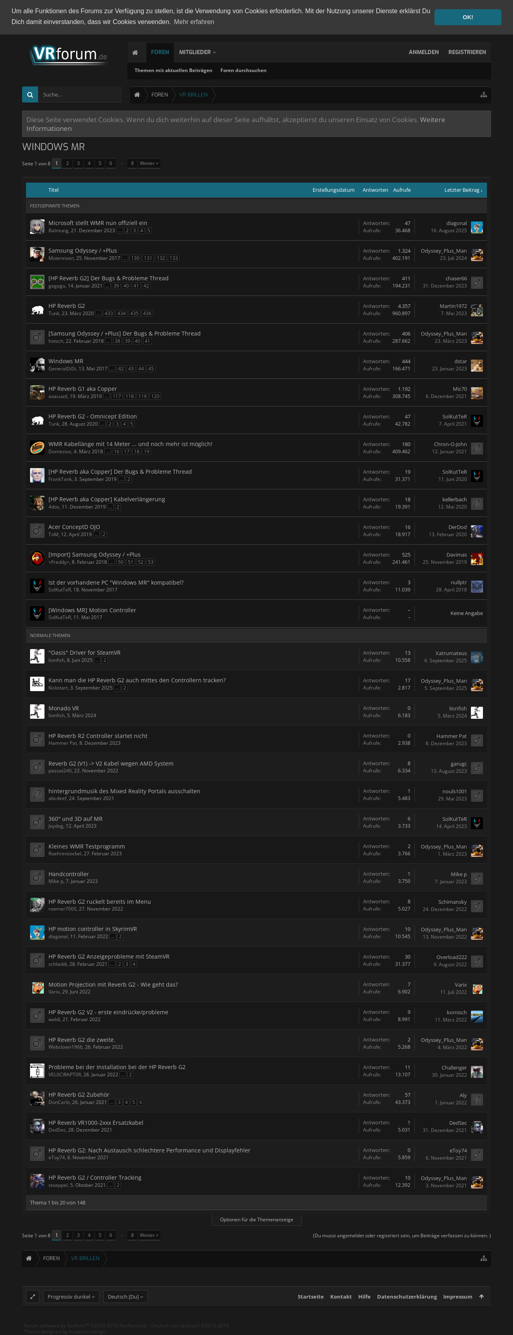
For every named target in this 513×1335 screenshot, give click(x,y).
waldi (54, 1019)
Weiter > (149, 163)
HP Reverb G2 (66, 306)
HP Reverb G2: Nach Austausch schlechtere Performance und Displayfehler (149, 1150)
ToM (53, 534)
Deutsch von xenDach (190, 1329)
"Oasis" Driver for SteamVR (84, 652)
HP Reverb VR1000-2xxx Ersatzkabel (95, 1122)
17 (126, 451)
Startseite (311, 1300)
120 (155, 396)
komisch (457, 1012)
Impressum (458, 1300)
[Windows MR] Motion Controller (92, 610)
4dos (53, 506)
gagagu (56, 285)
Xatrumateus (451, 653)
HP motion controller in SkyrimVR (92, 929)
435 (134, 313)
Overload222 (451, 957)
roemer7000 (62, 908)
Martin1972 (453, 306)
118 (129, 396)
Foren (162, 52)
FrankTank (60, 479)
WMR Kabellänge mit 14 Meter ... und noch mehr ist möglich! (130, 444)
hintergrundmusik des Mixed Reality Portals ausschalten (124, 791)
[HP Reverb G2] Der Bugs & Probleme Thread (108, 278)
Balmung (58, 230)
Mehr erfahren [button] (194, 21)
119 (142, 396)
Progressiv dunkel (69, 1300)
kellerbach (454, 499)
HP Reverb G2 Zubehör (78, 1094)
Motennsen (61, 258)
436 (147, 313)
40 (126, 285)
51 (130, 562)
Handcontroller (68, 874)
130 (135, 258)
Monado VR (63, 708)
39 (116, 285)
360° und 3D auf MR (75, 818)
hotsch (55, 341)
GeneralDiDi (62, 368)
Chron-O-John (450, 444)
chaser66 (456, 278)
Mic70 (460, 388)
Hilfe (364, 1300)
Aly (463, 1095)
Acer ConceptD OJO (74, 527)
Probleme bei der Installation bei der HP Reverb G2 (117, 1067)
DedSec (57, 1129)
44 (141, 368)
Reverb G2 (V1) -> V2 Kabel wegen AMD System (111, 763)
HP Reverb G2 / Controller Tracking (94, 1177)
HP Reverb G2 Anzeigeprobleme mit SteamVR (109, 956)
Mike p (55, 881)
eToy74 (56, 1157)
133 (174, 258)
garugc (459, 763)
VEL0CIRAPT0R (64, 1074)
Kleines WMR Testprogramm (86, 846)
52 (140, 562)
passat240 (60, 770)
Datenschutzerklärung (407, 1300)
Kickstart (58, 687)
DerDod (457, 527)
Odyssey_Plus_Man (444, 250)
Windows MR (65, 361)
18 (136, 451)
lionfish (56, 660)
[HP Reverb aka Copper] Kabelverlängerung (106, 499)
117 (117, 396)
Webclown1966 (65, 1046)
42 (146, 285)
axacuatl (57, 396)
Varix (54, 991)
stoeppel (58, 1185)
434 (121, 313)
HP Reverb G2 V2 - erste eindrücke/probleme (108, 1012)
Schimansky (452, 901)
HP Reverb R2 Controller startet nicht (97, 736)
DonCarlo (59, 1102)
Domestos (59, 451)
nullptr (459, 582)
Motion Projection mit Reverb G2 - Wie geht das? (113, 984)
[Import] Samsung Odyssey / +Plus (94, 554)
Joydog (55, 825)
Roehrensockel (64, 853)
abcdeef (57, 798)
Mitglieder (197, 52)
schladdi (57, 964)
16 (116, 451)
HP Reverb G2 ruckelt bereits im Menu (99, 901)
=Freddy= (58, 562)
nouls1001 (454, 791)
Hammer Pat (62, 743)
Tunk (53, 313)
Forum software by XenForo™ (85, 1329)
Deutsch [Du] (123, 1300)
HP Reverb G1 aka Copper (82, 388)
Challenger (454, 1067)
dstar (460, 361)
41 (136, 285)
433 (109, 313)
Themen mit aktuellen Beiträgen (176, 70)
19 (146, 451)
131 (148, 258)
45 (151, 368)
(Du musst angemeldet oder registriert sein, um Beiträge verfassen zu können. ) (402, 1235)
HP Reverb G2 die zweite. (81, 1039)
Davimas (456, 554)
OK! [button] (468, 17)
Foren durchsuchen (246, 70)
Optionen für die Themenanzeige (256, 1219)
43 (131, 368)
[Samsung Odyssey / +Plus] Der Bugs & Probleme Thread (124, 333)
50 (120, 562)
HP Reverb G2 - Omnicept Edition (92, 416)
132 (161, 258)
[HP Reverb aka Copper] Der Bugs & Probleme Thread (120, 471)
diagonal (456, 223)
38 (117, 341)
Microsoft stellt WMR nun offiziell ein (97, 223)
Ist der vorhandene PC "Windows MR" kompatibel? (116, 582)
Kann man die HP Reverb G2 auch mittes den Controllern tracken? (137, 680)
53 (150, 562)
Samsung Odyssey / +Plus (82, 250)
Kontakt (341, 1300)
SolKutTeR (454, 416)
